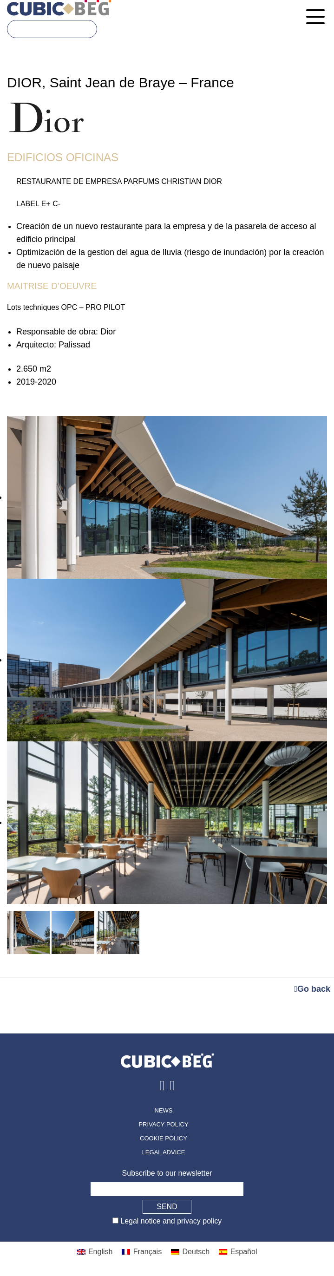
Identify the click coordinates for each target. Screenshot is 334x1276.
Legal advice (163, 1152)
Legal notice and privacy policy (170, 1221)
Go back (312, 989)
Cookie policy (163, 1138)
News (164, 1110)
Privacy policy (163, 1124)
